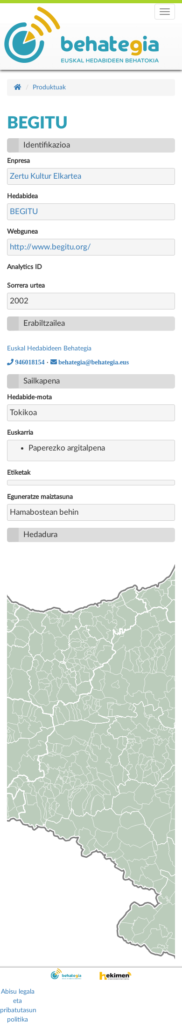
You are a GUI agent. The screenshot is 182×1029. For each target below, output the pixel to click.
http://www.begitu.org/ (50, 247)
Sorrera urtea (26, 285)
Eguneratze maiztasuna (40, 497)
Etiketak (18, 473)
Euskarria (20, 433)
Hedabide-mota (29, 397)
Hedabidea (22, 196)
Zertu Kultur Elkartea (45, 176)
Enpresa (18, 161)
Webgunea (22, 232)
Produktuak (49, 87)
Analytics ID (24, 267)
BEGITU (24, 211)
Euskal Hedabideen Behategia (49, 348)
